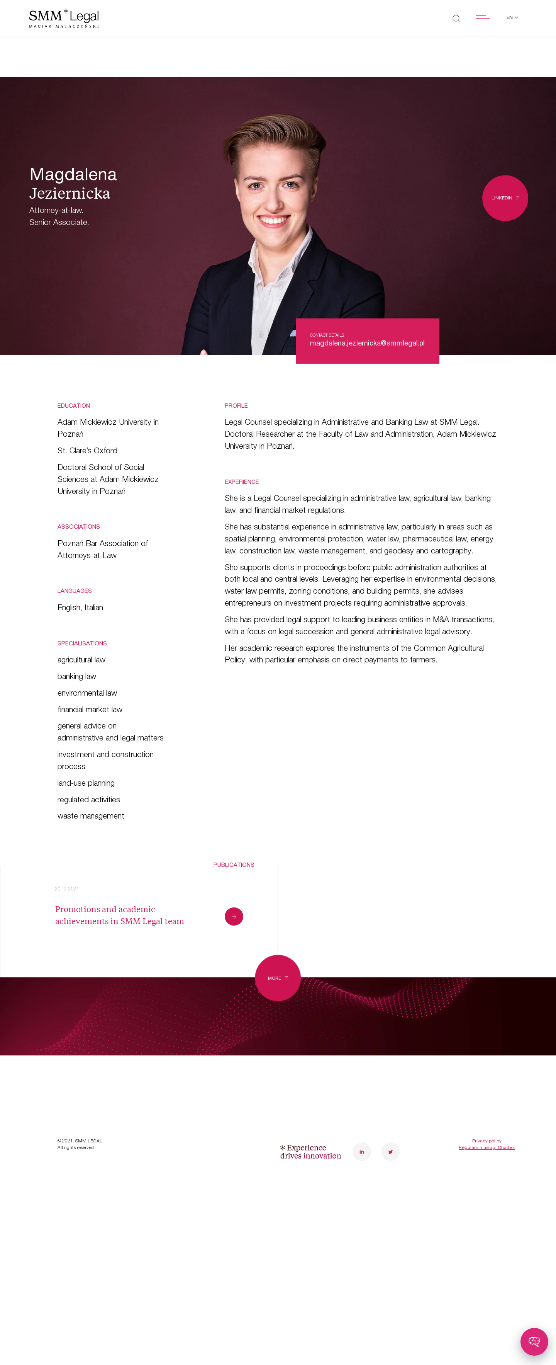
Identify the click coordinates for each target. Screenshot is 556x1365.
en (510, 17)
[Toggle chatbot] (534, 1342)
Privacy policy (487, 1187)
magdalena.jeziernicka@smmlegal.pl (367, 343)
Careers (195, 1068)
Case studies (85, 1068)
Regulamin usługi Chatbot (487, 1194)
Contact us (201, 1092)
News (69, 1092)
